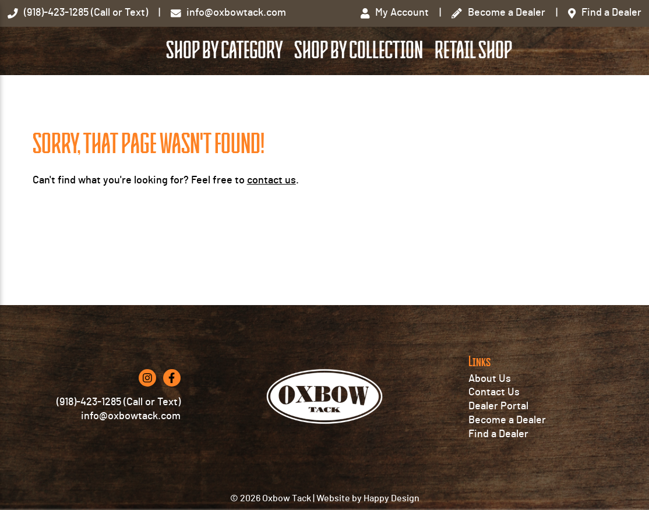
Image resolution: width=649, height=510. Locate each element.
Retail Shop (560, 81)
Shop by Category (311, 81)
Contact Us (494, 429)
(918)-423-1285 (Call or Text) (119, 439)
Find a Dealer (498, 470)
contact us (271, 243)
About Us (489, 415)
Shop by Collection (446, 81)
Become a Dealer (507, 456)
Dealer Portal (498, 442)
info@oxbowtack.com (131, 453)
